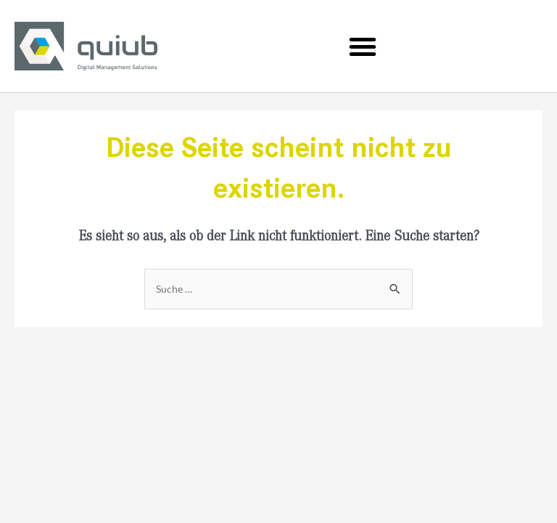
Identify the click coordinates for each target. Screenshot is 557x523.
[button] (362, 46)
